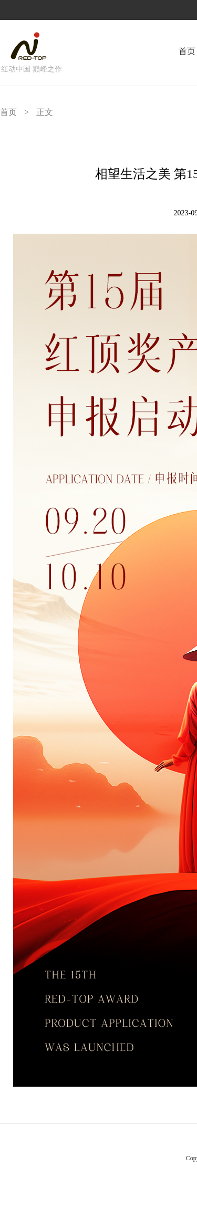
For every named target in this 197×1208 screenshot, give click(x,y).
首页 (187, 51)
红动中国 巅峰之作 (31, 69)
